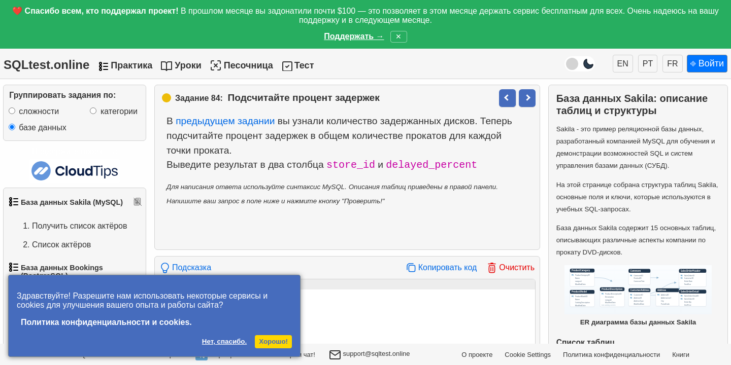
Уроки (188, 65)
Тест (304, 65)
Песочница (241, 65)
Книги (680, 354)
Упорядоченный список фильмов (65, 270)
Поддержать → (354, 36)
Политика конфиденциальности (611, 354)
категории (119, 111)
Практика (131, 65)
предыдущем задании (225, 121)
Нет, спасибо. (224, 341)
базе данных (42, 127)
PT (648, 63)
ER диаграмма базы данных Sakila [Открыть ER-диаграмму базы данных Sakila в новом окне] (638, 295)
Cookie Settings (528, 354)
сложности (39, 111)
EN (622, 63)
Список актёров (51, 245)
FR (672, 63)
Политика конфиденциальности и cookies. (106, 322)
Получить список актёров (69, 226)
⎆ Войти (707, 63)
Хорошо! (273, 341)
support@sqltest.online (369, 355)
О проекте (476, 354)
